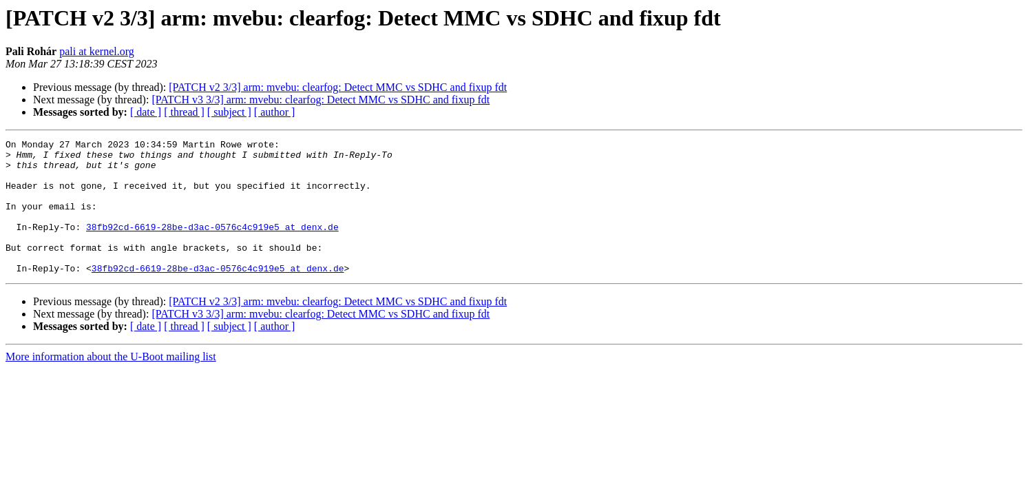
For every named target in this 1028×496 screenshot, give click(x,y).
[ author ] (274, 112)
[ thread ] (184, 112)
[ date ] (145, 112)
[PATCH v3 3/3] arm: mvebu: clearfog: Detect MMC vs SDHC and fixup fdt (320, 99)
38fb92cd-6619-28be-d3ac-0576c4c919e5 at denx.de (212, 245)
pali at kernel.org (96, 51)
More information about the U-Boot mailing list (111, 383)
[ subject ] (229, 112)
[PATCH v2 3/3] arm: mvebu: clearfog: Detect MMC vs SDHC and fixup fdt (338, 87)
